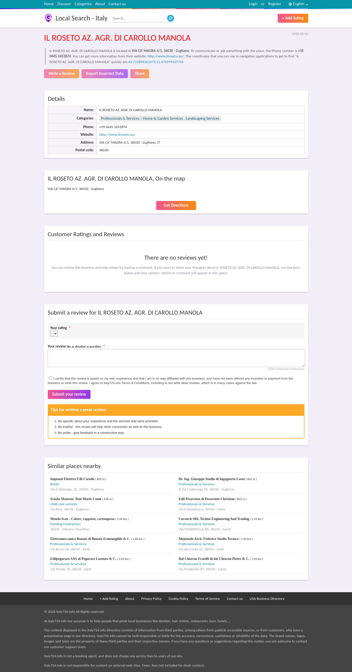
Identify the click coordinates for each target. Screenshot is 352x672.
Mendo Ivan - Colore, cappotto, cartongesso (82, 519)
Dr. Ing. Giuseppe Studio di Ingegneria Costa (212, 479)
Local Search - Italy (81, 18)
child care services (63, 504)
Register (274, 3)
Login (253, 3)
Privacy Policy (151, 598)
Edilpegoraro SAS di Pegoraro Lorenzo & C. (83, 559)
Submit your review (69, 394)
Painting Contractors (65, 524)
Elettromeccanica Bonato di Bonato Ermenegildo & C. (90, 539)
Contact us (117, 3)
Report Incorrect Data (104, 73)
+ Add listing (293, 18)
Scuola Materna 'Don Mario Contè (76, 499)
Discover (64, 3)
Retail (54, 484)
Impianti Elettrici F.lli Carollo (72, 479)
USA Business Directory (267, 598)
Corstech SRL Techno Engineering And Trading (214, 519)
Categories (83, 3)
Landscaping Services (202, 118)
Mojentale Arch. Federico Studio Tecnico (208, 539)
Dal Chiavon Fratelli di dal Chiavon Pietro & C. (214, 559)
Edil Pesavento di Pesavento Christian (206, 499)
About (100, 3)
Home (49, 3)
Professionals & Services (120, 118)
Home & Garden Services (163, 118)
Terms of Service (207, 598)
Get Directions (176, 205)
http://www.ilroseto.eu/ (166, 56)
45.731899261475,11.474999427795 (155, 62)
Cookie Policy (178, 598)
